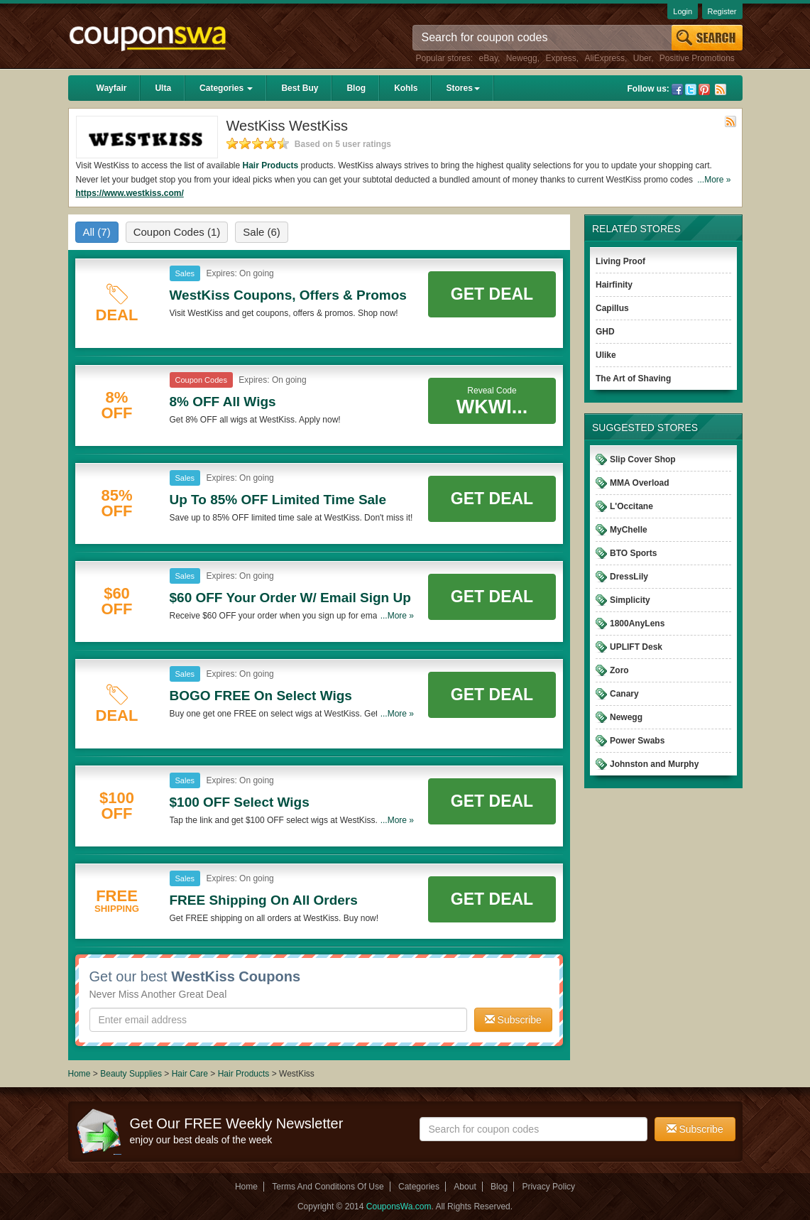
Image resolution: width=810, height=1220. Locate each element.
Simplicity (630, 600)
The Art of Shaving (633, 378)
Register (722, 11)
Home (79, 1074)
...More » (713, 180)
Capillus (612, 308)
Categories (226, 88)
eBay (488, 58)
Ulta (163, 88)
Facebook (677, 89)
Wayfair (112, 88)
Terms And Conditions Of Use (327, 1187)
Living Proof (620, 261)
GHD (605, 332)
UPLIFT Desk (636, 647)
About (465, 1187)
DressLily (629, 577)
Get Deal (492, 294)
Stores (462, 88)
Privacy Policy (548, 1187)
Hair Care (191, 1074)
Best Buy (299, 88)
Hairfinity (614, 285)
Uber (642, 58)
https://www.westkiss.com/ (130, 193)
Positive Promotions (697, 58)
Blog (356, 88)
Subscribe (513, 1019)
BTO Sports (633, 553)
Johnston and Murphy (654, 764)
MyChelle (628, 530)
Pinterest (704, 89)
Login (682, 11)
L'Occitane (631, 506)
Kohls (405, 88)
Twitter (690, 89)
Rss (720, 89)
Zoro (619, 670)
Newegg (521, 58)
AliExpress (604, 58)
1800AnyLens (637, 623)
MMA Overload (639, 483)
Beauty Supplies (131, 1074)
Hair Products (271, 165)
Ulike (606, 355)
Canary (624, 694)
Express (560, 58)
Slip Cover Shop (643, 459)
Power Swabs (637, 741)
